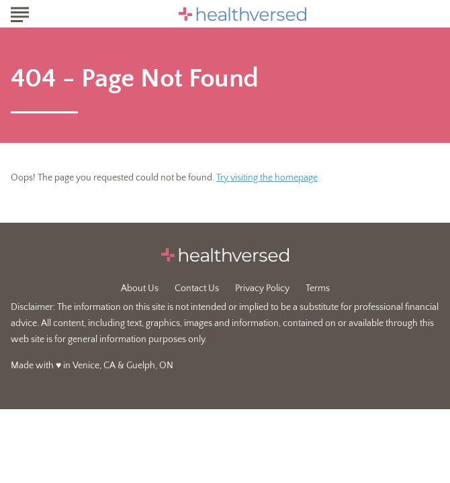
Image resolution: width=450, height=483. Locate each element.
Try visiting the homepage (267, 177)
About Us (140, 288)
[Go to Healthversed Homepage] (242, 14)
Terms (318, 288)
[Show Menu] (20, 13)
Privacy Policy (262, 288)
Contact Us (197, 288)
